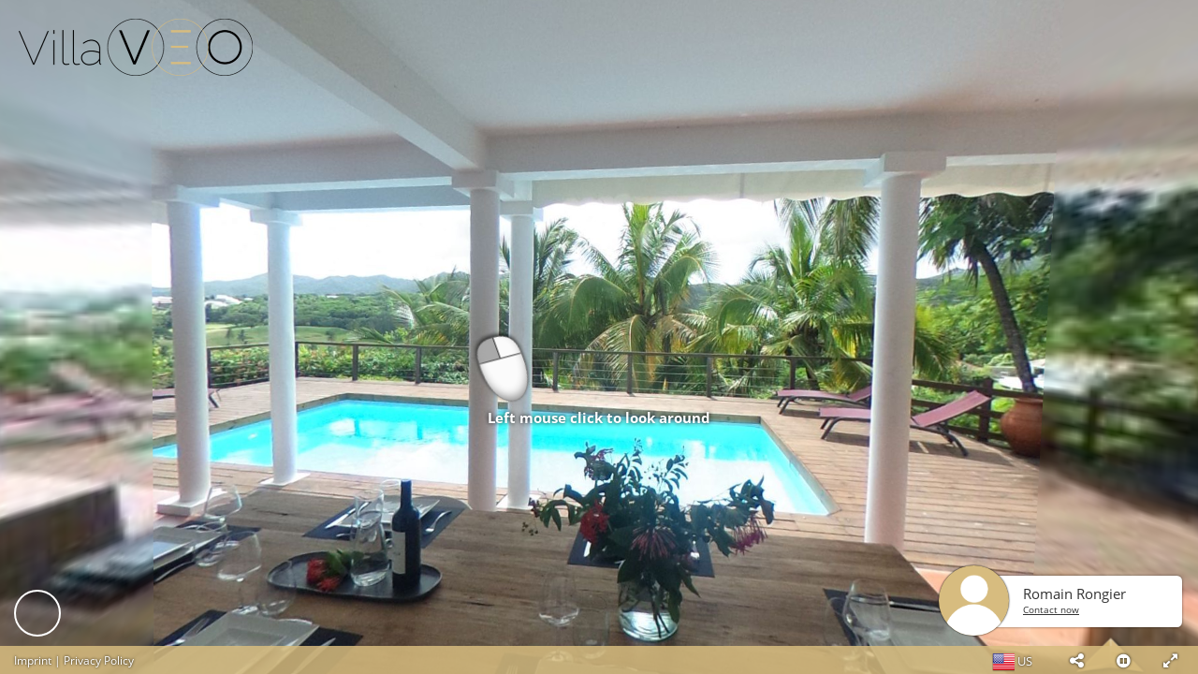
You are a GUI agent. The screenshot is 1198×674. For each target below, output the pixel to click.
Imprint (32, 660)
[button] (1076, 660)
